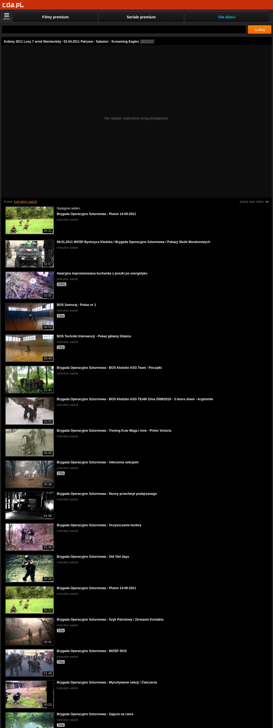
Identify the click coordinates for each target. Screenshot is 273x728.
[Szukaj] (123, 29)
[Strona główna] (13, 5)
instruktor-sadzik (25, 202)
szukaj (259, 29)
